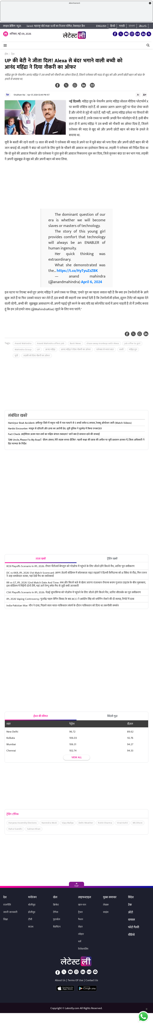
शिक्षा (5, 919)
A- (138, 94)
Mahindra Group (23, 349)
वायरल (131, 920)
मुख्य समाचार (109, 897)
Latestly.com (72, 1008)
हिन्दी (112, 26)
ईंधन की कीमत (40, 716)
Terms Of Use (75, 980)
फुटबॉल (56, 919)
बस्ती (121, 349)
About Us (60, 980)
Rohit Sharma (105, 823)
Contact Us (92, 980)
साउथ (30, 927)
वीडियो (131, 935)
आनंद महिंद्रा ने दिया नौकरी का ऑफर (76, 349)
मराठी (122, 26)
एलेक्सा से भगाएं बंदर (105, 349)
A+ (144, 94)
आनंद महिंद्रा (50, 349)
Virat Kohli (122, 823)
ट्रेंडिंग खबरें (112, 558)
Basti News (75, 343)
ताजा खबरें (41, 558)
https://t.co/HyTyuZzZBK (77, 271)
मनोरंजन (32, 897)
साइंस (105, 912)
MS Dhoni (137, 823)
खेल (55, 897)
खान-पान (82, 905)
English (101, 26)
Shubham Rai (19, 95)
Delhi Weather (86, 823)
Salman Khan (33, 829)
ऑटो (130, 912)
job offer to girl (132, 343)
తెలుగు (143, 26)
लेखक (106, 905)
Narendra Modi (49, 823)
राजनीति (7, 905)
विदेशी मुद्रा (112, 716)
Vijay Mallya (68, 823)
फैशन (80, 919)
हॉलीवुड (31, 912)
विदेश (131, 897)
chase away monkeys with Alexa (103, 343)
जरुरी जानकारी (10, 912)
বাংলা (132, 26)
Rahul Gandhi (15, 829)
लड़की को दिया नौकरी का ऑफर (36, 355)
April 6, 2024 (91, 282)
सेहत (80, 927)
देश (7, 95)
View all (77, 757)
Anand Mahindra (23, 343)
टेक (130, 905)
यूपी (16, 355)
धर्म (79, 941)
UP (38, 349)
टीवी (30, 919)
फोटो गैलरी (133, 927)
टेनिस (55, 912)
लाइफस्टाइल (84, 897)
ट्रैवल (80, 912)
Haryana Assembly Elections (23, 823)
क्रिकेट (56, 905)
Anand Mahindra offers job (50, 343)
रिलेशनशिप (83, 949)
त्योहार (81, 934)
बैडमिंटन (57, 927)
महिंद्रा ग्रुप (133, 349)
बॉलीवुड (31, 905)
